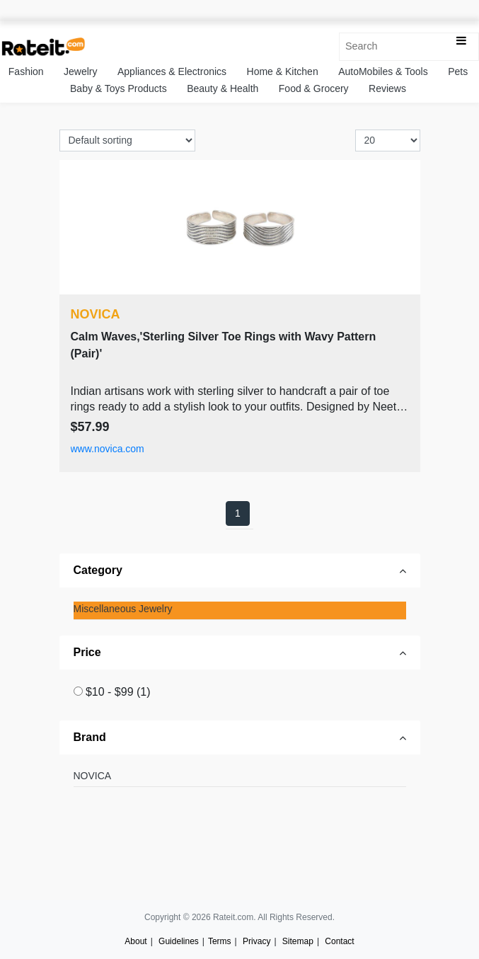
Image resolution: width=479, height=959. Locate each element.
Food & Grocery (314, 88)
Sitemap (297, 941)
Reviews (387, 88)
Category (98, 570)
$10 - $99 (118, 692)
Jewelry (80, 71)
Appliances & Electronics (171, 71)
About (135, 941)
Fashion (26, 71)
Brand (90, 737)
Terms (219, 941)
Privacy (256, 941)
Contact (339, 941)
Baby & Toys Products (118, 88)
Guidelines (178, 941)
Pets (458, 71)
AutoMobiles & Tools (383, 71)
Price (87, 652)
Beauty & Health (222, 88)
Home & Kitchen (282, 71)
